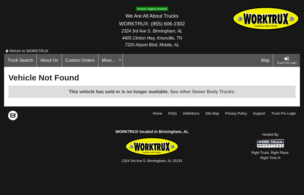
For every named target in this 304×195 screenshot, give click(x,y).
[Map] (265, 60)
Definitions (191, 113)
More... (111, 60)
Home (157, 113)
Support (259, 113)
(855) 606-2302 (168, 24)
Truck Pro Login (283, 113)
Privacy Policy (236, 113)
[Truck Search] (20, 60)
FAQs (172, 113)
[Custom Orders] (80, 60)
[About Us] (49, 60)
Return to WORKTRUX (26, 51)
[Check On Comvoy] (13, 116)
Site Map (212, 113)
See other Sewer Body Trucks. (202, 91)
